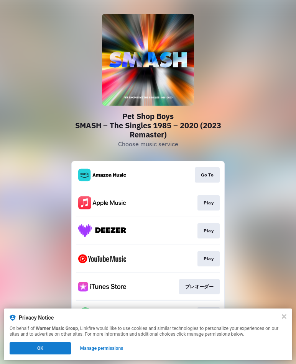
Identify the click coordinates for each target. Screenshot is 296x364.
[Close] (284, 316)
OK (40, 348)
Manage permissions (101, 348)
